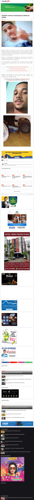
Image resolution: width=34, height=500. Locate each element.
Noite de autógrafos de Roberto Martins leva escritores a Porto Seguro (14, 375)
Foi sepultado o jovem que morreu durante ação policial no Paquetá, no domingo (27, 177)
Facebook (23, 78)
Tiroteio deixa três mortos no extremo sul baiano (18, 68)
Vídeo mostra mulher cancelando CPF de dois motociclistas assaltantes (16, 177)
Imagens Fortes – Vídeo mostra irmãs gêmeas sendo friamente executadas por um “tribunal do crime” (17, 451)
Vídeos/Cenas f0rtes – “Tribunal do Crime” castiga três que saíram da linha (15, 417)
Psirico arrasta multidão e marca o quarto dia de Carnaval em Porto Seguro (15, 382)
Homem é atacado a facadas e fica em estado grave (6, 176)
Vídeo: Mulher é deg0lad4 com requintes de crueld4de (12, 444)
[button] (1, 1)
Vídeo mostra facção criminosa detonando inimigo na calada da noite (13, 441)
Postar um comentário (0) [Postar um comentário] (17, 191)
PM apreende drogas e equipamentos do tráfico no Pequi (16, 186)
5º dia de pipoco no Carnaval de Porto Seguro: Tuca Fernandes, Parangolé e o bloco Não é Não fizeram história (18, 379)
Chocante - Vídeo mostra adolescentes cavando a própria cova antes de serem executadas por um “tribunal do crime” (18, 498)
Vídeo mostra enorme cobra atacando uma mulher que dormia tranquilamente (14, 434)
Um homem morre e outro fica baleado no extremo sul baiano (18, 70)
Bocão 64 (5, 163)
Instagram (10, 80)
